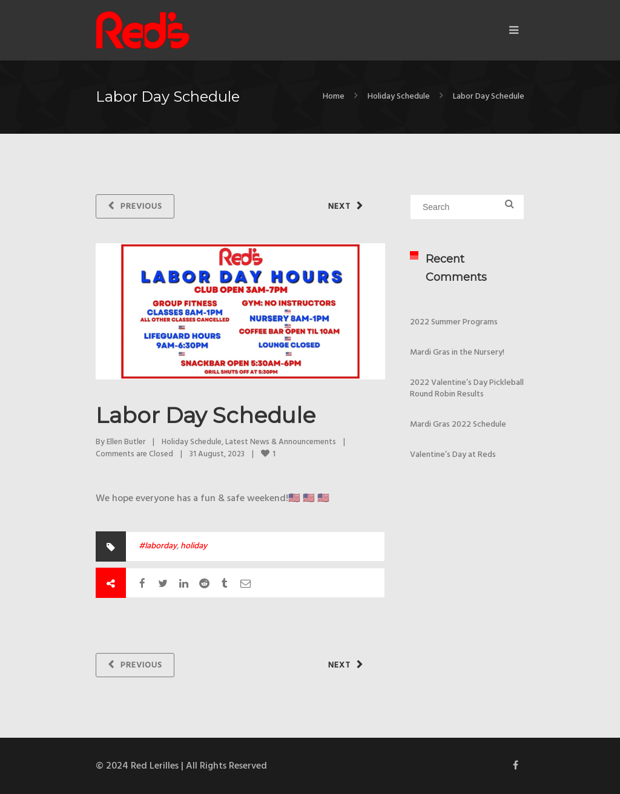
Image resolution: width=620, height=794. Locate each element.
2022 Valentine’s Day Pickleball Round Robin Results (467, 388)
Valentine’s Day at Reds (453, 455)
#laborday (158, 546)
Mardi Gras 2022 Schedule (458, 424)
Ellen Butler (126, 442)
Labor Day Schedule (205, 415)
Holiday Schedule (399, 96)
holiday (193, 546)
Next (339, 207)
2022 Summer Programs (454, 322)
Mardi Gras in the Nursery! (457, 352)
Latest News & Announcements (280, 442)
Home (334, 96)
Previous (141, 207)
